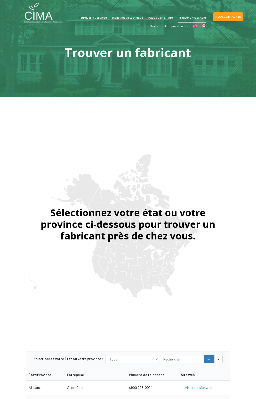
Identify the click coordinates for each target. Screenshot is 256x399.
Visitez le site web (198, 387)
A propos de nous (176, 26)
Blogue (154, 26)
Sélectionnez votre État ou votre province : (68, 359)
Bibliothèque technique (127, 17)
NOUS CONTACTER (228, 16)
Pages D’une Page (160, 17)
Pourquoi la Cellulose (93, 17)
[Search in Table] (182, 359)
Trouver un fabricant (192, 17)
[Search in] (218, 359)
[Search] (209, 359)
